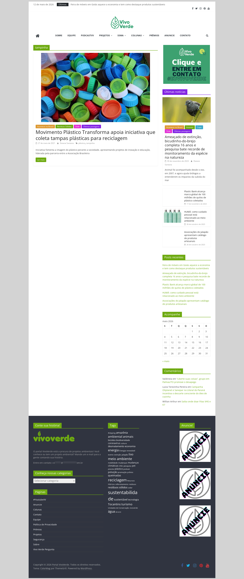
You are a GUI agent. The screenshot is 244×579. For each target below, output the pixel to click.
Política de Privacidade (45, 524)
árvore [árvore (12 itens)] (118, 511)
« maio (165, 360)
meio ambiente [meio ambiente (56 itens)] (120, 458)
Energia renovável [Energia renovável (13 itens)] (127, 450)
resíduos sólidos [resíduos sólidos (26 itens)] (117, 487)
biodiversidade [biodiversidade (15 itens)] (123, 439)
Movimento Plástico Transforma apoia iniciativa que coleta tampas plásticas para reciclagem (95, 134)
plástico (81, 142)
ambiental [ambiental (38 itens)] (115, 436)
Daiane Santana (67, 142)
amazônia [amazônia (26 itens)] (122, 432)
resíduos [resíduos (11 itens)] (132, 484)
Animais (189, 126)
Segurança (38, 538)
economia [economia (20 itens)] (130, 445)
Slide (77, 126)
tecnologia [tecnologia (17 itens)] (133, 499)
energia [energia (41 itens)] (113, 450)
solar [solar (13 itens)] (130, 487)
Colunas (136, 35)
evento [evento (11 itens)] (111, 454)
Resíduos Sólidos (64, 126)
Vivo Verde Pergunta (43, 548)
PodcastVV (87, 35)
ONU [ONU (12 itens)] (121, 465)
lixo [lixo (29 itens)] (131, 454)
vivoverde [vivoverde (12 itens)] (134, 507)
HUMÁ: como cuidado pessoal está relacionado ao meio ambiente (195, 216)
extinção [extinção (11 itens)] (117, 454)
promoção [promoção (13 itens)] (122, 471)
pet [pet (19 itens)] (133, 465)
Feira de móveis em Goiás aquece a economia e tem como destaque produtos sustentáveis (118, 4)
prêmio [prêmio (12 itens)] (130, 471)
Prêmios (154, 35)
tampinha (90, 142)
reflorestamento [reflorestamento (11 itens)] (121, 484)
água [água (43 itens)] (111, 511)
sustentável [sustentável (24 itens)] (120, 499)
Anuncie (169, 35)
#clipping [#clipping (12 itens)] (111, 432)
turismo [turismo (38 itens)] (126, 503)
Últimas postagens (91, 126)
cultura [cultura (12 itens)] (124, 443)
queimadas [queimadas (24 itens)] (114, 475)
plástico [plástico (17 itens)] (119, 468)
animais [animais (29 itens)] (128, 436)
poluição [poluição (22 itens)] (112, 471)
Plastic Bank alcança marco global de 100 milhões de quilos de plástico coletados (195, 195)
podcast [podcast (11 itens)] (126, 468)
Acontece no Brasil (45, 126)
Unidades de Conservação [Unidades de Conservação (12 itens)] (118, 507)
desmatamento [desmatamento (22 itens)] (116, 445)
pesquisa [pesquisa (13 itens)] (127, 465)
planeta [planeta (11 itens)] (111, 468)
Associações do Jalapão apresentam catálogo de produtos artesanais (196, 236)
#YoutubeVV (39, 499)
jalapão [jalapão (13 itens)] (125, 454)
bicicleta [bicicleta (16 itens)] (111, 439)
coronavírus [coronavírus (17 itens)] (114, 442)
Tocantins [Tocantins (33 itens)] (114, 503)
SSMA (120, 35)
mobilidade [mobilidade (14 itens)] (113, 462)
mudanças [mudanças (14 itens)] (122, 462)
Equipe (72, 35)
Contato (185, 35)
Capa (199, 126)
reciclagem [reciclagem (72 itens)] (117, 479)
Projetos (104, 35)
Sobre (58, 35)
